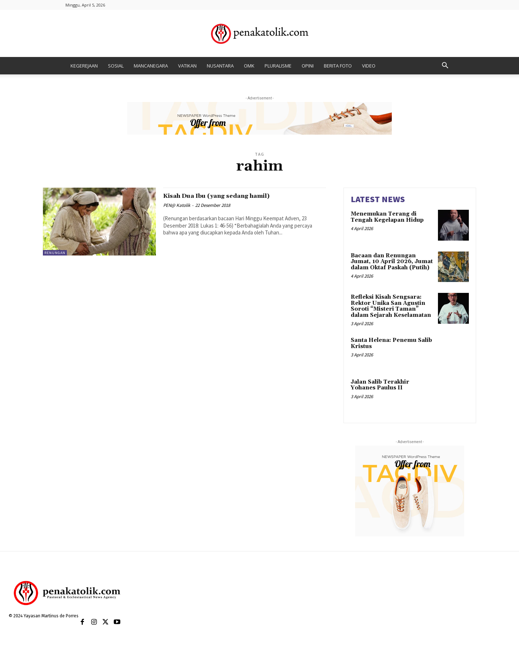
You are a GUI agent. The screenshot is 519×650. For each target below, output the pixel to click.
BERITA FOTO (338, 65)
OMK (249, 65)
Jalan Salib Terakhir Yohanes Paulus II (380, 385)
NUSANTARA (220, 65)
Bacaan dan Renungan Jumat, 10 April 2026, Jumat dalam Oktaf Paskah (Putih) (392, 261)
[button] (445, 66)
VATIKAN (187, 65)
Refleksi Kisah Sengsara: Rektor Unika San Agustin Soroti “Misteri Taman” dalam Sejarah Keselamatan (391, 306)
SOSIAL (116, 65)
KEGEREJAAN (84, 65)
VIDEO (368, 65)
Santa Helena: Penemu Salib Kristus (391, 343)
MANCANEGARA (151, 65)
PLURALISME (278, 65)
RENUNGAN (54, 252)
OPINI (308, 65)
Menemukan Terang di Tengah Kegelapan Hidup (387, 217)
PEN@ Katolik (176, 205)
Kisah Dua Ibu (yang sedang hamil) (233, 195)
